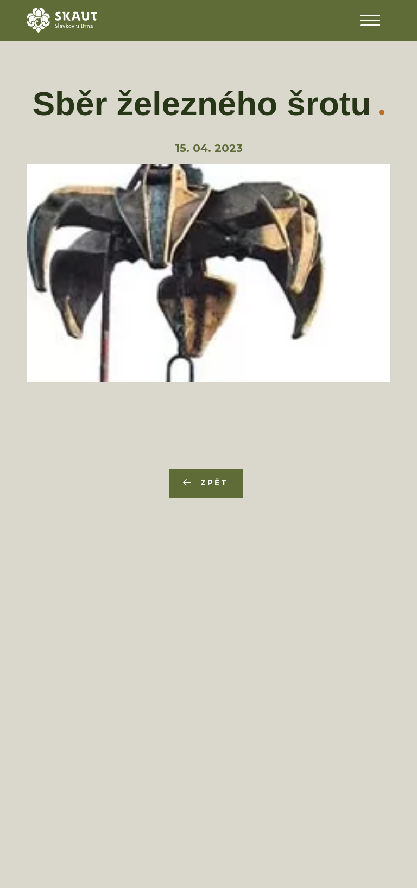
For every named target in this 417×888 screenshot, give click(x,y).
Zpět (214, 482)
